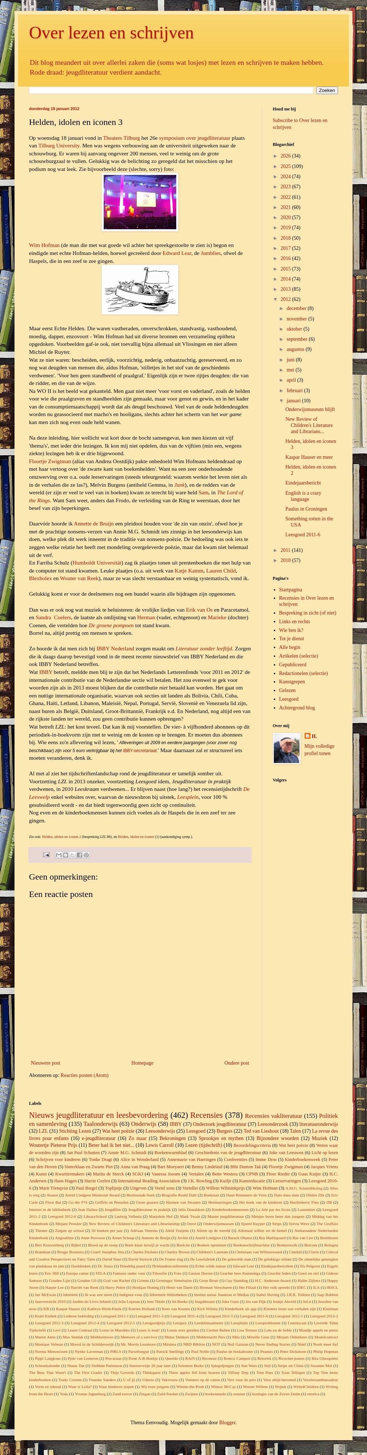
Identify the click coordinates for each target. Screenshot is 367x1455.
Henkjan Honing (145, 1287)
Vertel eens (164, 1188)
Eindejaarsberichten (277, 1266)
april (291, 380)
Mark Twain (190, 1216)
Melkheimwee (102, 1337)
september (297, 339)
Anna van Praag (135, 1166)
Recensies (206, 1115)
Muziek (319, 1138)
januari (294, 400)
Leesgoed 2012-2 (324, 1316)
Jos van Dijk (256, 1301)
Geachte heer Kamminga (240, 1273)
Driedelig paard (132, 1266)
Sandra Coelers (53, 617)
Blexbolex (40, 578)
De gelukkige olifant (275, 1259)
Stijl (267, 1365)
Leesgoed (289, 699)
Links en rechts (294, 621)
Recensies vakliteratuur (273, 1115)
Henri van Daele (179, 1287)
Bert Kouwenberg (49, 1245)
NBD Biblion (194, 1344)
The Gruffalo (327, 1223)
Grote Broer (208, 1280)
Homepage (142, 1063)
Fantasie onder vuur (129, 1273)
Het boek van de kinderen (260, 1202)
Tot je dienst (291, 638)
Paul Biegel (86, 1188)
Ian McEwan (45, 1294)
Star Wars (249, 1365)
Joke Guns (230, 1301)
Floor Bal (53, 1202)
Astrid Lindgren (208, 1238)
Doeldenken (81, 1266)
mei (291, 370)
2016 (286, 258)
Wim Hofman (44, 245)
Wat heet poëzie (118, 1131)
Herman (146, 617)
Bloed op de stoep (103, 1245)
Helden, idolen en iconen (136, 837)
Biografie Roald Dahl (179, 1195)
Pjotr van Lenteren (83, 1358)
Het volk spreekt (276, 1287)
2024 (286, 176)
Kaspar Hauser (68, 1309)
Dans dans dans (286, 1195)
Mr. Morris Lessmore (138, 1344)
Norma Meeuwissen (51, 1351)
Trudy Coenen (70, 1380)
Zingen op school (69, 1230)
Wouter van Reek (79, 578)
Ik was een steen (98, 1294)
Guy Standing (237, 1280)
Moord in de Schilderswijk (92, 1344)
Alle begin (290, 647)
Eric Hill (52, 1273)
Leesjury (180, 1323)
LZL (43, 1131)
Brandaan (42, 1252)
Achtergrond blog (297, 707)
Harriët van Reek (85, 1287)
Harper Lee (54, 1287)
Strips (276, 1223)
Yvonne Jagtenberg (90, 1394)
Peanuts (266, 1351)
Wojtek (280, 1386)
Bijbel (76, 1245)
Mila (236, 1337)
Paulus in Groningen (306, 509)
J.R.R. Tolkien (298, 1294)
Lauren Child (221, 570)
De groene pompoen (111, 625)
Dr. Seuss (105, 1266)
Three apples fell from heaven (194, 1372)
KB (46, 1309)
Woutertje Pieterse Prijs (53, 1145)
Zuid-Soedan (167, 1394)
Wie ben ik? (291, 630)
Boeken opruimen (211, 1245)
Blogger (227, 1422)
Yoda (64, 1394)
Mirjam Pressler (68, 1223)
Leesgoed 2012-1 (289, 1316)
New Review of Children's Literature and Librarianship (134, 1223)
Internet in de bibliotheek (50, 1209)
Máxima (169, 1344)
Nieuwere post (45, 1063)
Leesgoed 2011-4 (184, 1316)
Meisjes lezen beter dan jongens (277, 1216)
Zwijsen (191, 1394)
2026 (286, 156)
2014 (286, 279)
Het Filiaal (247, 1287)
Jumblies (211, 253)
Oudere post (236, 1063)
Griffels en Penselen (111, 1202)
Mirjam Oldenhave (291, 1337)
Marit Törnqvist (53, 1188)
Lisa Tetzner (247, 1330)
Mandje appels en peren (318, 1330)
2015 (286, 269)
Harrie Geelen (97, 1180)
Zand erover (122, 1394)
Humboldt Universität (97, 562)
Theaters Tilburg (121, 138)
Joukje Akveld (284, 1301)
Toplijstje (113, 1188)
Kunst (41, 1174)
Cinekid (295, 1252)
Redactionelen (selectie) (303, 673)
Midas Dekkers (176, 1337)
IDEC (301, 1287)
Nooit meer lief (325, 1344)
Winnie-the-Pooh (190, 1386)
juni (291, 359)
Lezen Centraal (79, 1330)
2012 (286, 299)
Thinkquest (151, 1372)
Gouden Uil (86, 1280)
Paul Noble (200, 1351)
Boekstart (211, 1195)
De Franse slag (171, 1259)
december (297, 308)
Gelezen (287, 690)
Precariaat (113, 1358)
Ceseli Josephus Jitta (107, 1252)
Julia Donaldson (191, 1209)
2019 (286, 227)
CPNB (252, 1174)
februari (295, 390)
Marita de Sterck (108, 1174)
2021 (286, 207)
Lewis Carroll (159, 1145)
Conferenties (235, 1159)
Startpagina (290, 589)
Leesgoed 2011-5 (219, 1316)
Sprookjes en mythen (221, 1138)
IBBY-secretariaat (140, 750)
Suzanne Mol (321, 1365)
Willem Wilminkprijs (225, 1188)
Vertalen (196, 1174)
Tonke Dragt (100, 1159)
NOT (216, 1344)
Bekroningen (173, 1138)
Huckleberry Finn (304, 1202)
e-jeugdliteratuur (98, 1138)
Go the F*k (78, 1202)
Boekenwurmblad (170, 1152)
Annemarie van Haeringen (191, 1159)
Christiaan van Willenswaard (258, 1252)
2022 (286, 197)
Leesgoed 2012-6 (62, 1216)
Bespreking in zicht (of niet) (308, 613)
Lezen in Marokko (114, 1330)
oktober (294, 329)
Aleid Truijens (177, 1230)
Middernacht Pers (210, 1337)
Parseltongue (138, 1351)
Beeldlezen (329, 1238)
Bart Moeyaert (170, 1166)
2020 (286, 217)
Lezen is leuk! (148, 1330)
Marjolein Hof (161, 1216)
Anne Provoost (93, 1238)
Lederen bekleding (78, 1316)
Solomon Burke (191, 1365)
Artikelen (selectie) (298, 656)
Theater (41, 1230)
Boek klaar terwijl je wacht (147, 1245)
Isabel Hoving (268, 1294)
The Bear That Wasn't (47, 1372)
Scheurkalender (47, 1365)
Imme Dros (266, 1159)
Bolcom (310, 1245)
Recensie (209, 1358)
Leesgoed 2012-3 (49, 1323)
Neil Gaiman (237, 1344)
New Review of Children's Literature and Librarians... (309, 425)
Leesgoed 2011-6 (302, 534)
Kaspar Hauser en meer (309, 457)
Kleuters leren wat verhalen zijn (290, 1309)
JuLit (307, 1301)
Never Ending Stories (272, 1344)
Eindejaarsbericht (303, 483)
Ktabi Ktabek (46, 1316)
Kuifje (225, 1180)
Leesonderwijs (160, 1131)
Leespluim (239, 1323)
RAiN (190, 1358)
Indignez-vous (131, 1294)
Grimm (143, 1280)
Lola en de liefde (278, 1330)
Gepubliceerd (292, 664)
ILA (316, 1287)
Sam (203, 492)
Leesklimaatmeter (208, 1323)
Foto (178, 1273)
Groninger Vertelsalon (174, 1280)
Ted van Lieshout (261, 1131)
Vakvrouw (169, 1380)
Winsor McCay (223, 1386)
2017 (286, 248)
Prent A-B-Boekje (143, 1358)
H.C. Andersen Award (272, 1280)
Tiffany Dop (238, 1372)
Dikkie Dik (315, 1195)
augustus (296, 349)
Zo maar (137, 1138)
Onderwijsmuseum (218, 1223)
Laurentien (306, 1209)
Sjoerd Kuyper (253, 1223)
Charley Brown (177, 1252)
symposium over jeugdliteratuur (195, 138)
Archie (182, 1238)
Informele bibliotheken (168, 1294)
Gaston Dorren (201, 1273)
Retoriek (264, 1358)
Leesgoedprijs (154, 1323)
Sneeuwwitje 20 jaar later (150, 1365)
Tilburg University (58, 145)
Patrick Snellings (170, 1351)
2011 (286, 550)
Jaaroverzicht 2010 (50, 1301)
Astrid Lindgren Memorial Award (92, 1195)
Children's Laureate (212, 1252)
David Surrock (140, 1259)
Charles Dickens (144, 1252)
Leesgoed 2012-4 (85, 1323)
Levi (57, 1330)
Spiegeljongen (222, 1365)
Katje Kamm (189, 570)
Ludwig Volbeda (127, 1216)
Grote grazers (147, 1202)
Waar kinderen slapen (116, 1386)
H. (314, 736)
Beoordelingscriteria (252, 1145)
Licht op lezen (325, 1152)
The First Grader (88, 1372)
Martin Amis (45, 1337)
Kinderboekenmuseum (230, 1209)
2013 (286, 289)
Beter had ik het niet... (111, 1145)
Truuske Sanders (102, 1380)
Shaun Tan (75, 1365)
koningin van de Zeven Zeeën (276, 1394)
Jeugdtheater (204, 1301)
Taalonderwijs (100, 1123)
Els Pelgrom (310, 1266)
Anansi (52, 1195)
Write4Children (306, 1386)
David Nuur (111, 1259)
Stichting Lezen (75, 1131)
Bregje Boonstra (70, 1252)
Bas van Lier (302, 1238)
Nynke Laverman (89, 1351)
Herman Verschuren (215, 1287)
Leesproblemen (267, 1323)
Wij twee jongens (155, 1386)
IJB (329, 1202)
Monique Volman (49, 1344)
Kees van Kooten (176, 1309)
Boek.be (183, 1245)
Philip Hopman (325, 1351)
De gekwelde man (236, 1259)
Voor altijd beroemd (279, 1380)
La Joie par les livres (273, 1209)
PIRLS (115, 1351)
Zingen (144, 1394)
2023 (286, 186)
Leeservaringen (287, 1180)
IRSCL (332, 1287)
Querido (171, 1358)
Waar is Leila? (80, 1386)
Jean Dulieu (88, 1209)
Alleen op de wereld (213, 1230)
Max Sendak (73, 1337)
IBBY (45, 672)
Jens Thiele (156, 1301)
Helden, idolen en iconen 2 (61, 837)
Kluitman (330, 1309)
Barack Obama (240, 1238)
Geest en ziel (308, 1273)
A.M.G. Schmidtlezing (303, 1188)
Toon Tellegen (293, 1372)
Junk (179, 485)
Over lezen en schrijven (111, 32)
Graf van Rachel (116, 1280)
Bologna (331, 1245)
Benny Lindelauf (207, 1166)
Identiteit (70, 1294)
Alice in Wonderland (139, 1159)
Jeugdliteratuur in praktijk (149, 1209)
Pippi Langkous (48, 1358)
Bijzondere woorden (277, 1138)
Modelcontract (326, 1337)
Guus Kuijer (309, 1174)
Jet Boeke (180, 1301)
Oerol (191, 1223)
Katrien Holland (141, 1309)
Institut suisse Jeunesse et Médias (221, 1294)
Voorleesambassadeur (320, 1380)
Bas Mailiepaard (272, 1238)
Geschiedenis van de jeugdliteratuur (228, 1152)
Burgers (224, 1131)
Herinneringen (220, 1202)
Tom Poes (264, 1372)
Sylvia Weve (299, 1223)
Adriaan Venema (144, 1230)
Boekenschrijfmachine (251, 1245)
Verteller (190, 1188)
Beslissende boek (141, 1195)
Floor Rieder (278, 1174)
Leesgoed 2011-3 (150, 1316)
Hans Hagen (65, 1180)
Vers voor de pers (241, 1380)
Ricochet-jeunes (292, 1358)
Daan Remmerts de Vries (246, 1195)
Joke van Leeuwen (286, 1152)
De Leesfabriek (202, 1259)
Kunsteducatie (252, 1180)
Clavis (314, 1252)
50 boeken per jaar (107, 1230)
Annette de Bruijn (94, 523)
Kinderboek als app (241, 1309)
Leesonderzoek (272, 1124)
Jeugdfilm (113, 1209)
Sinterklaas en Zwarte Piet (89, 1166)
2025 (286, 166)
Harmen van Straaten (183, 1202)
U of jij (129, 1380)
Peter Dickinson (293, 1351)
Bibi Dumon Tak (245, 1166)
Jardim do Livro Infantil (91, 1301)
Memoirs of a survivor (138, 1337)
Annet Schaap (123, 1238)
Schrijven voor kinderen (58, 1159)
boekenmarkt (215, 1394)
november (297, 319)
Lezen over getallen (183, 1330)
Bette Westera (225, 1174)
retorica (313, 1394)
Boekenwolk (287, 1245)
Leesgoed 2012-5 (121, 1323)
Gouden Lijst (59, 1280)
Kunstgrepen (292, 681)
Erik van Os (199, 610)
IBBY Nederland (115, 648)
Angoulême (64, 1238)
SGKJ (137, 1174)
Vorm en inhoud (48, 1386)
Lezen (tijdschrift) (203, 1145)
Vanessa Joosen (166, 1174)
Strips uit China (291, 1365)
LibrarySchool (95, 1216)
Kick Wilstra (207, 1309)
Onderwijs (143, 1123)
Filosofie (159, 1273)
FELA (101, 1273)
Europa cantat (77, 1273)
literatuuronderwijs (318, 1124)
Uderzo (148, 1380)
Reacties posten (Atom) (84, 1075)
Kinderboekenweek (302, 1159)
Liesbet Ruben (218, 1330)
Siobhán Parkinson (106, 1365)
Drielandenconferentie (170, 1266)
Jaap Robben (327, 1294)
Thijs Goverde (122, 1372)
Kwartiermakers (69, 1174)
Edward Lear (176, 253)
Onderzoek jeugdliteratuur (219, 1124)
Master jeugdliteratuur (225, 1216)
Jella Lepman (129, 1301)
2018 (286, 238)
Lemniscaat (297, 1323)
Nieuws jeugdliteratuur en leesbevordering (98, 1115)
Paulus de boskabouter (235, 1351)
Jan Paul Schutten (83, 1152)
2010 (286, 560)
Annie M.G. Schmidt (127, 1152)
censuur (239, 1394)
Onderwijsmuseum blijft (310, 409)
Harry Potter (115, 1287)
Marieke (217, 617)
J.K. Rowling (200, 1180)
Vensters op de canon (202, 1380)
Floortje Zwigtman (50, 461)
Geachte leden (278, 1273)
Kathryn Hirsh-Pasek (104, 1309)
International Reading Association (149, 1180)
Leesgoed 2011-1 (115, 1316)
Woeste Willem (255, 1386)
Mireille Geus (258, 1337)
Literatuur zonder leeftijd (204, 648)
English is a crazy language (303, 496)
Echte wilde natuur (210, 1266)
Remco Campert (237, 1358)
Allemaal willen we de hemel (262, 1230)
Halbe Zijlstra (309, 1280)
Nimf (301, 1344)
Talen (295, 1131)
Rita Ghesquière (325, 1358)
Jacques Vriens (324, 1166)
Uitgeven (138, 1188)
